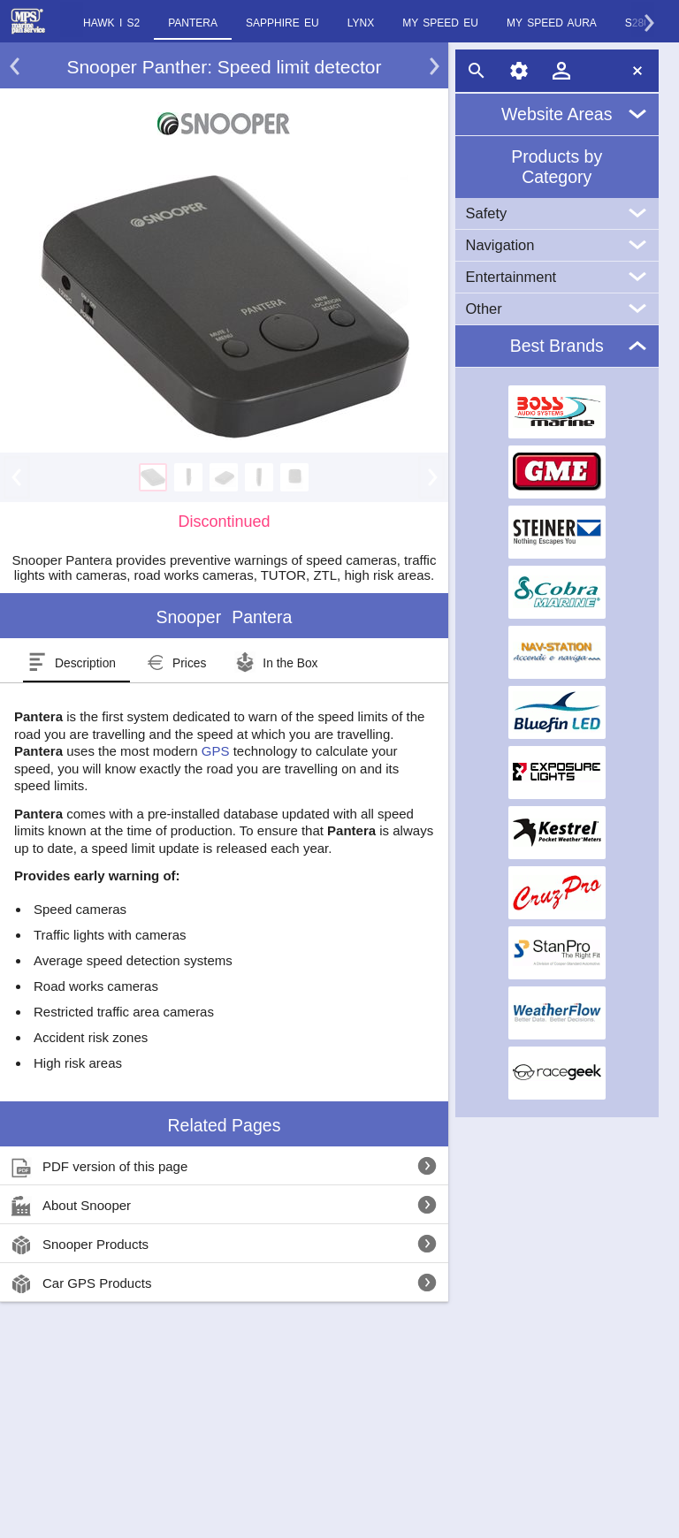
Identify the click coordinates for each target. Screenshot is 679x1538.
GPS (216, 750)
